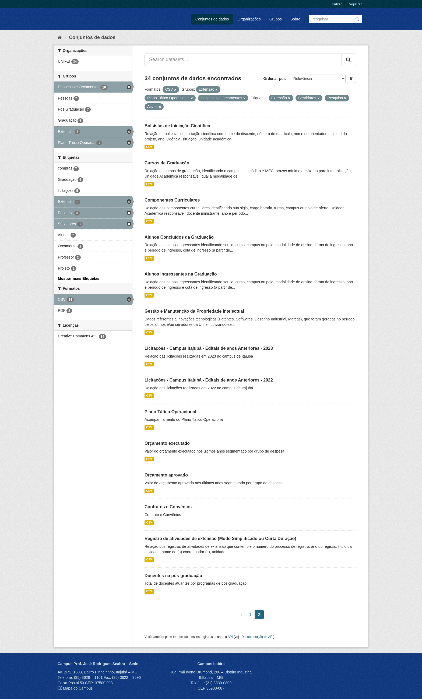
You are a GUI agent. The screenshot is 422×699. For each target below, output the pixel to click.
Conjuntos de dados (212, 19)
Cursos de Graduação (167, 163)
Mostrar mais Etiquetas (78, 278)
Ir (351, 78)
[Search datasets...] (243, 60)
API (230, 637)
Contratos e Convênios (168, 506)
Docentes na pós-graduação (173, 575)
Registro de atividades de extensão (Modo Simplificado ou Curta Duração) (220, 538)
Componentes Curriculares (172, 200)
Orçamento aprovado (166, 475)
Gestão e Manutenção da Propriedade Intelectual (194, 311)
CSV (149, 147)
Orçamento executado (167, 443)
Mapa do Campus (78, 688)
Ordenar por (274, 78)
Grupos (275, 19)
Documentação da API (257, 637)
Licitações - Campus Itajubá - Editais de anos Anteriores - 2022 (209, 380)
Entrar (337, 4)
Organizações (249, 19)
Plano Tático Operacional (170, 411)
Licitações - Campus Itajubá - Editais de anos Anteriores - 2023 (209, 348)
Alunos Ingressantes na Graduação (181, 274)
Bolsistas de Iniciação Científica (177, 125)
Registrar (354, 4)
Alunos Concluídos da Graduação (179, 237)
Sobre (295, 19)
